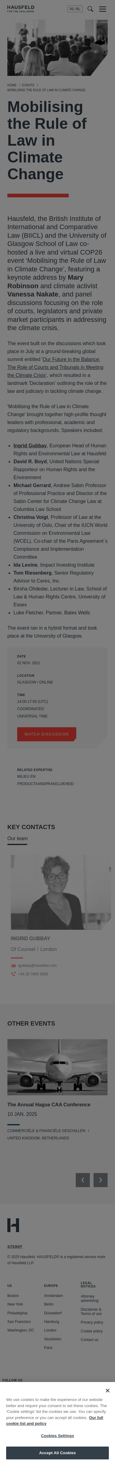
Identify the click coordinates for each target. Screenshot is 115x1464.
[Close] (107, 1396)
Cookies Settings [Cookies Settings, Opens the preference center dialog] (57, 1441)
